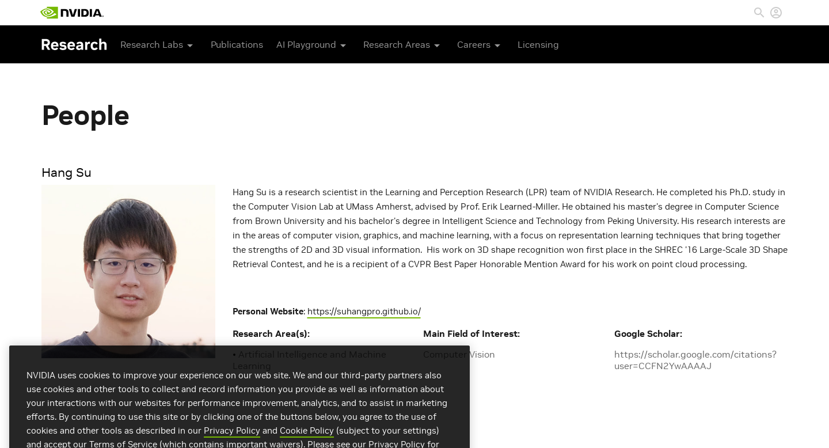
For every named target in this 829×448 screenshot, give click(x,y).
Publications (237, 44)
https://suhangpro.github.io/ (364, 311)
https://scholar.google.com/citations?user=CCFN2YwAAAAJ (695, 359)
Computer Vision (459, 354)
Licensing (538, 44)
